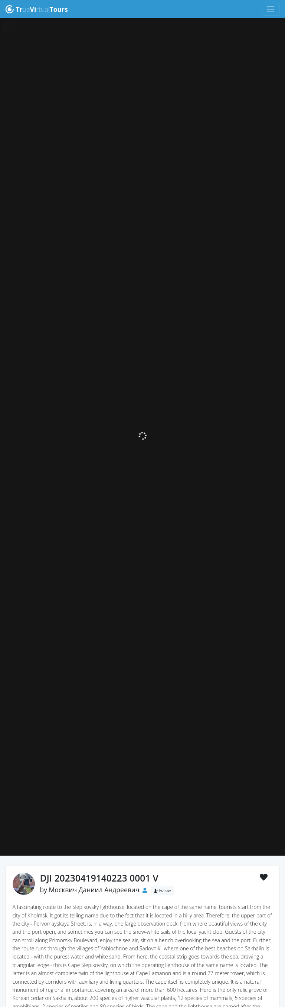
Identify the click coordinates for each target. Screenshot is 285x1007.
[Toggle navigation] (271, 9)
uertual (36, 9)
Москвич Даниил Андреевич (94, 889)
